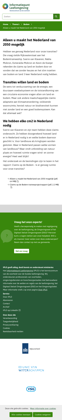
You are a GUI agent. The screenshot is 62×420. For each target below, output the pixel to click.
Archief (6, 307)
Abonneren (8, 300)
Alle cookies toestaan (21, 414)
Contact (6, 303)
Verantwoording (10, 318)
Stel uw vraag (22, 251)
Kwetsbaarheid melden (13, 331)
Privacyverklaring (10, 325)
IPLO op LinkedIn (12, 310)
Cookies (6, 328)
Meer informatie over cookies (43, 408)
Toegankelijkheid (10, 321)
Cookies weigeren (43, 414)
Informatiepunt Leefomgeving (20, 270)
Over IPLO (42, 290)
